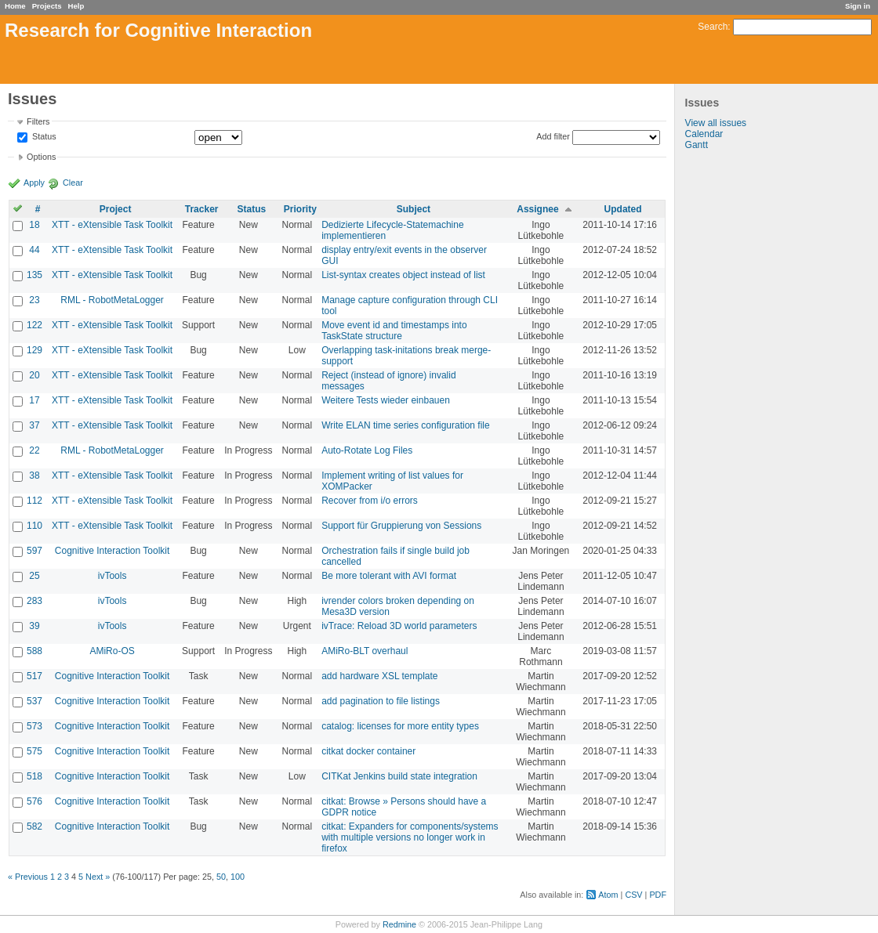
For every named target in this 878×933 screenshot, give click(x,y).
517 (34, 676)
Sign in (857, 6)
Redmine (399, 924)
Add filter (553, 136)
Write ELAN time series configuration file (405, 425)
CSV (633, 894)
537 (34, 701)
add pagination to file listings (380, 701)
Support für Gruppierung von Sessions (401, 525)
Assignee (537, 209)
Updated (623, 209)
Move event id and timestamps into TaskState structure (393, 331)
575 (34, 751)
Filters (38, 121)
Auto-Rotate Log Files (366, 450)
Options (41, 156)
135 (34, 274)
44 (34, 249)
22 (34, 450)
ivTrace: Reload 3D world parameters (399, 625)
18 (34, 224)
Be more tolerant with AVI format (388, 575)
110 (34, 525)
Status (43, 137)
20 (34, 375)
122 (34, 325)
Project (116, 209)
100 (237, 876)
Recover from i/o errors (369, 500)
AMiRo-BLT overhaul (364, 651)
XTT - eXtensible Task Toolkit (112, 224)
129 (34, 350)
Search (712, 26)
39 (34, 625)
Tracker (202, 209)
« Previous (28, 876)
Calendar (704, 133)
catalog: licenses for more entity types (400, 726)
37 (34, 425)
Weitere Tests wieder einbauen (385, 400)
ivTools (112, 575)
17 (34, 400)
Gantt (696, 144)
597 (34, 550)
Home (15, 6)
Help (76, 6)
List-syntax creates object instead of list (403, 274)
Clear (73, 182)
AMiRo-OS (111, 651)
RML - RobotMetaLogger (112, 300)
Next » (97, 876)
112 (34, 500)
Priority (300, 209)
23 (34, 300)
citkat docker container (368, 751)
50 (221, 876)
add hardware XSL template (379, 676)
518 (34, 776)
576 (34, 801)
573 (34, 726)
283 (34, 600)
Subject (413, 209)
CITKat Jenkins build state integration (399, 776)
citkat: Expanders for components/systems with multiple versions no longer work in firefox (409, 837)
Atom (608, 894)
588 (34, 651)
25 (34, 575)
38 (34, 475)
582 (34, 826)
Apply (34, 182)
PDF (657, 894)
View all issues (715, 123)
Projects (47, 6)
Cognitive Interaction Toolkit (112, 550)
